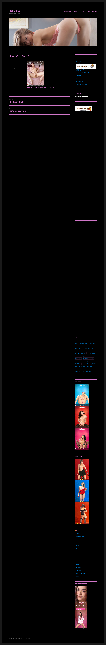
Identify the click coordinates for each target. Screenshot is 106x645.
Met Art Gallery (79, 77)
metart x (94, 356)
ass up (76, 340)
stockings (81, 371)
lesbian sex (78, 356)
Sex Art (83, 363)
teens (90, 371)
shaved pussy (91, 368)
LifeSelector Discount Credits (82, 72)
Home (59, 11)
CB (77, 530)
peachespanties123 (80, 536)
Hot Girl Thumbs (80, 71)
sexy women (19, 68)
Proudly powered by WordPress (22, 638)
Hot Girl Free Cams (91, 11)
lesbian (94, 353)
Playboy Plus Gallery (80, 83)
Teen (86, 371)
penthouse (78, 363)
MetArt (88, 356)
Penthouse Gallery (80, 80)
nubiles (77, 361)
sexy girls (77, 366)
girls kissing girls (79, 348)
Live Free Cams (79, 75)
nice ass (91, 358)
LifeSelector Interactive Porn (82, 74)
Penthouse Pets (79, 81)
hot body (77, 350)
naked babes (78, 358)
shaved (84, 368)
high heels (87, 348)
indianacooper (79, 539)
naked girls (85, 358)
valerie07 (78, 552)
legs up (89, 353)
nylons (88, 361)
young (76, 373)
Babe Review (79, 61)
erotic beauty (78, 345)
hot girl (82, 350)
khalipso (78, 564)
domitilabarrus (79, 558)
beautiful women (79, 343)
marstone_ (78, 567)
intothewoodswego (80, 573)
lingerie (84, 356)
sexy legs (83, 366)
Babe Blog (14, 11)
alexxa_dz (78, 576)
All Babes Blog (67, 11)
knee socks (83, 353)
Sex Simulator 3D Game (81, 84)
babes (85, 340)
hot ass (92, 348)
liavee (77, 549)
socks (76, 371)
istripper (77, 353)
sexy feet (94, 363)
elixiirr (77, 533)
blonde (86, 343)
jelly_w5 (78, 542)
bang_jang (78, 561)
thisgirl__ (78, 546)
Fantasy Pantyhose (80, 63)
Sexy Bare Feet (79, 86)
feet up (84, 345)
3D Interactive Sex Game (81, 60)
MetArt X (19, 66)
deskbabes (92, 343)
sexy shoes (89, 366)
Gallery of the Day (79, 11)
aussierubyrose (79, 555)
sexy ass (88, 363)
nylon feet (82, 361)
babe (10, 68)
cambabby (78, 570)
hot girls (14, 68)
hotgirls (93, 350)
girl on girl (90, 345)
